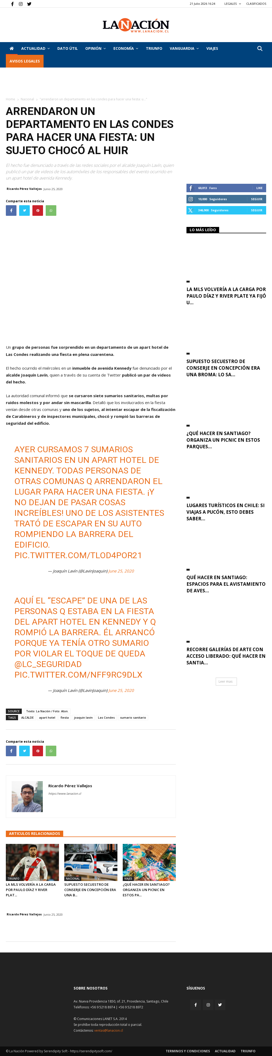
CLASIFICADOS (256, 4)
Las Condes (106, 717)
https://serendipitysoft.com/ (91, 1051)
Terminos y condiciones (188, 1051)
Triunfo (154, 48)
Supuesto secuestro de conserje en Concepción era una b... (90, 889)
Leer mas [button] (225, 681)
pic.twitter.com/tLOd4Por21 (78, 555)
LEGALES (232, 4)
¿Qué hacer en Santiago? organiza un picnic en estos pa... (146, 889)
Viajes (128, 878)
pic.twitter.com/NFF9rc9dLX (78, 675)
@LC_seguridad (48, 664)
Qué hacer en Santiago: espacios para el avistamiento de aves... (226, 584)
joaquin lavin (83, 717)
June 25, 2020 (121, 571)
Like (259, 188)
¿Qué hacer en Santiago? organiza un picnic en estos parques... (223, 440)
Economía (125, 48)
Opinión (95, 48)
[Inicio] (12, 48)
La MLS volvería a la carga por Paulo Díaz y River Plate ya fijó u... (226, 296)
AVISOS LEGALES (25, 61)
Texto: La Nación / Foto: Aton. (47, 711)
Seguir (256, 199)
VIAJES (212, 48)
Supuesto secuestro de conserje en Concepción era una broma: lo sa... (223, 368)
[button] (259, 48)
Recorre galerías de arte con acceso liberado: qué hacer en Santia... (226, 656)
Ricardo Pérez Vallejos (24, 189)
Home (10, 99)
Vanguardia (184, 48)
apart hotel (47, 717)
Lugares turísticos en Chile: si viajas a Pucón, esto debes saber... (225, 512)
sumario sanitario (133, 717)
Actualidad (35, 48)
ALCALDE (27, 717)
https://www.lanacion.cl (64, 793)
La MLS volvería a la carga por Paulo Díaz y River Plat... (31, 889)
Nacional (27, 99)
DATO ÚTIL (67, 48)
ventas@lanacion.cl (108, 1030)
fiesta (65, 717)
